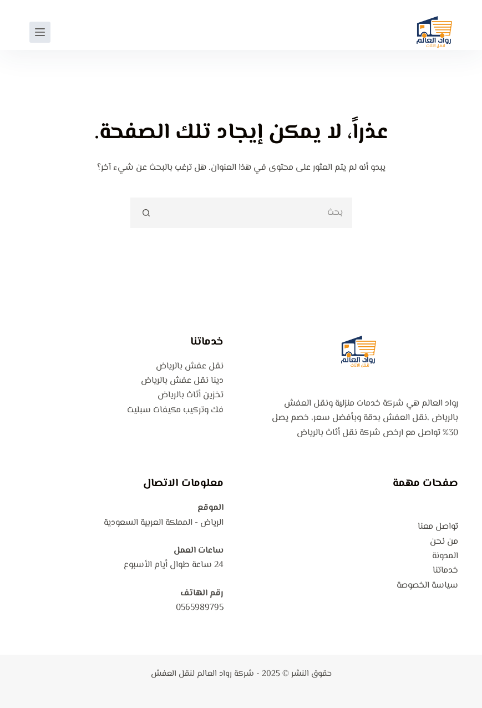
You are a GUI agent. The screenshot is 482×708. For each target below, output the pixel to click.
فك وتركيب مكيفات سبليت (175, 410)
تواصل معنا (438, 527)
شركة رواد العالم (225, 673)
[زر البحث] (145, 213)
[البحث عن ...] (256, 213)
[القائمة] (39, 32)
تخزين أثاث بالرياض (191, 395)
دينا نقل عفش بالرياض (182, 381)
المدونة (445, 556)
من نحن (444, 542)
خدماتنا (445, 571)
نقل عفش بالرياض (190, 366)
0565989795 (200, 608)
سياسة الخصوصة (427, 586)
